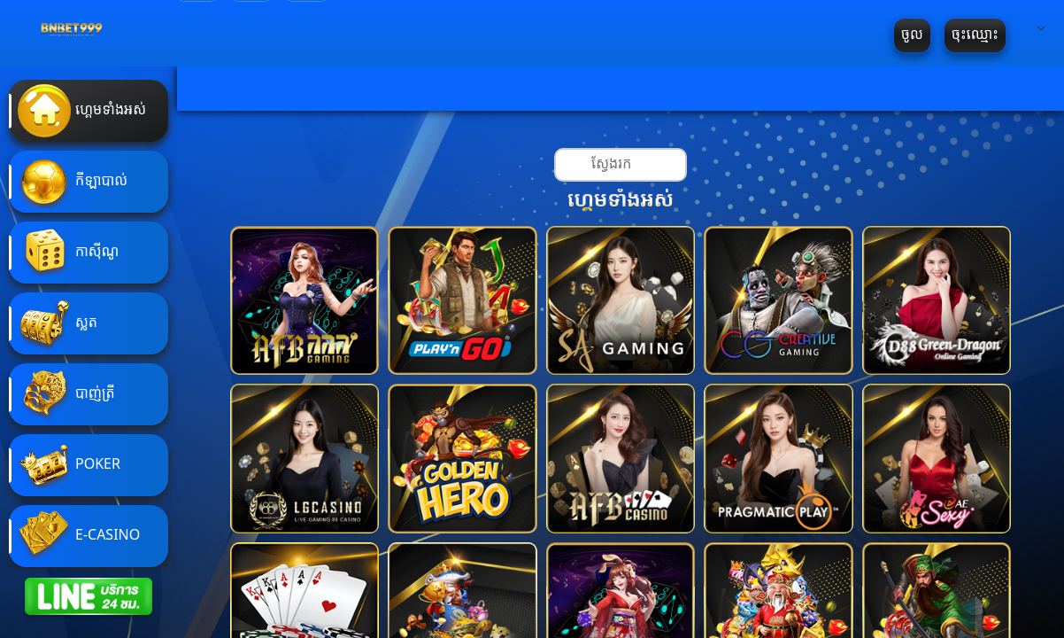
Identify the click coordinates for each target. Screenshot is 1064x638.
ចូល (912, 35)
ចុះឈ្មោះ (975, 35)
